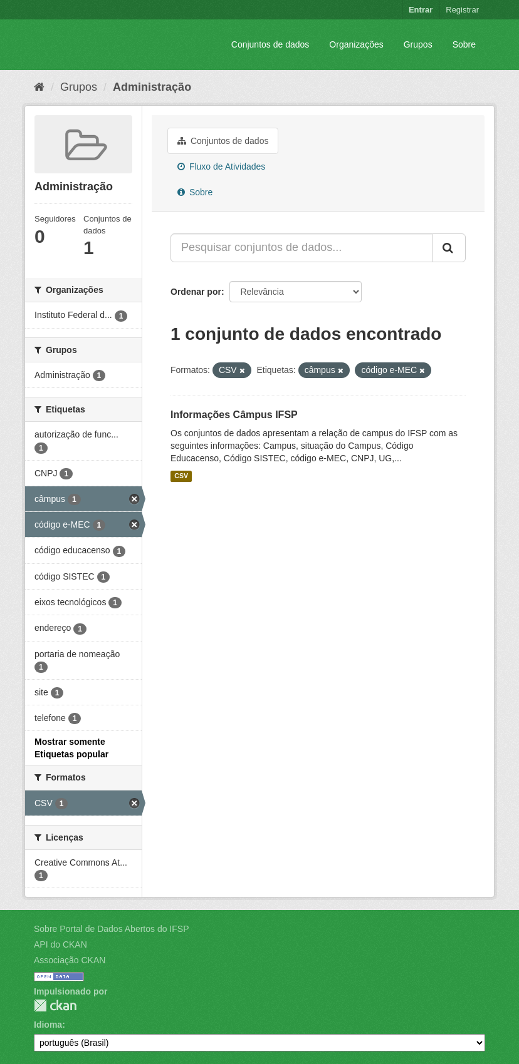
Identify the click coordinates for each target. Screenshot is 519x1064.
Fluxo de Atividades (221, 166)
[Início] (39, 87)
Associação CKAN (69, 960)
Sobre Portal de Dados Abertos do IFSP (111, 929)
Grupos (418, 44)
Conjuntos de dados (270, 44)
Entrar (420, 9)
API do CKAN (60, 944)
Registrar (462, 9)
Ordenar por (195, 292)
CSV (181, 476)
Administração (152, 87)
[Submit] (449, 247)
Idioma (48, 1025)
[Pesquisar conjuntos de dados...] (301, 247)
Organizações (356, 44)
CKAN (55, 1005)
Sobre (464, 44)
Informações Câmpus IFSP (234, 414)
